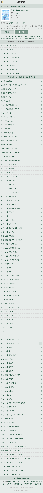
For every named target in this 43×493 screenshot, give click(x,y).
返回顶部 (40, 343)
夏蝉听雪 (38, 484)
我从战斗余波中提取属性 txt (29, 38)
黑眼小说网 (21, 2)
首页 (2, 6)
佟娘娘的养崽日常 (29, 482)
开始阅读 (8, 32)
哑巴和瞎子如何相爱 (13, 484)
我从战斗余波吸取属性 (16, 36)
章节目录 (22, 32)
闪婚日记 (19, 482)
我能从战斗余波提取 (31, 36)
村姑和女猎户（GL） (27, 484)
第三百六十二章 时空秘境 (16, 23)
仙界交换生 (12, 482)
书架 (2, 2)
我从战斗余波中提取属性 (17, 6)
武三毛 (17, 13)
